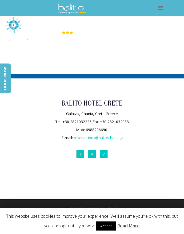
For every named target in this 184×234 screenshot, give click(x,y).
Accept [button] (106, 225)
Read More (128, 226)
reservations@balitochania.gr (99, 137)
